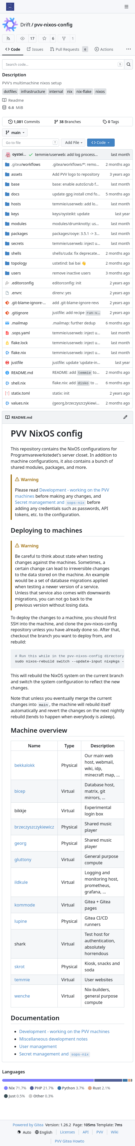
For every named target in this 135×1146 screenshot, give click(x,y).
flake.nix (18, 352)
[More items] (128, 49)
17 (32, 38)
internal (56, 91)
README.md (22, 372)
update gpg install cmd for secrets (82, 194)
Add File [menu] (74, 142)
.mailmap (19, 322)
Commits (24, 121)
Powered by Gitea (28, 1124)
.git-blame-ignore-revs (29, 302)
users (16, 273)
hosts (16, 203)
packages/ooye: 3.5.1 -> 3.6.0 (77, 233)
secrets (17, 243)
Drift (25, 24)
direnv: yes (61, 292)
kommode (24, 905)
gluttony (22, 859)
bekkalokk (24, 765)
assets (16, 174)
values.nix (20, 403)
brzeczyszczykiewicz (34, 827)
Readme (13, 100)
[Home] (10, 6)
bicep (19, 791)
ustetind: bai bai (67, 263)
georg (20, 843)
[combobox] (30, 143)
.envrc (16, 292)
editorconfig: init (66, 282)
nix (69, 91)
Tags (111, 121)
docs (15, 194)
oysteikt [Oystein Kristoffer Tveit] (19, 154)
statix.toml (20, 393)
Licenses (67, 1132)
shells (16, 253)
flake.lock (19, 342)
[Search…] (128, 64)
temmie (22, 980)
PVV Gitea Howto (69, 1141)
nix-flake (83, 91)
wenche (22, 996)
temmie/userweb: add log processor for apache (76, 154)
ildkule (21, 882)
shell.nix (18, 383)
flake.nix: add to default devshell (87, 382)
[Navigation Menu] (127, 6)
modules (18, 223)
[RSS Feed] (8, 38)
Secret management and (50, 502)
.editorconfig (22, 282)
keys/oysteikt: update (71, 213)
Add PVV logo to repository (75, 174)
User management (38, 1046)
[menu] (24, 1132)
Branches (67, 121)
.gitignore (19, 312)
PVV (99, 1132)
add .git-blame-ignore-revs (75, 302)
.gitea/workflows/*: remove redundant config (92, 164)
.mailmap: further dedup (74, 322)
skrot (19, 967)
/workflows (25, 164)
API (85, 1132)
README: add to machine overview (90, 372)
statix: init (61, 393)
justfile (17, 362)
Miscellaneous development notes (53, 1039)
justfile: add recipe (76, 312)
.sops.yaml (20, 332)
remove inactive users (71, 273)
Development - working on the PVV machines (64, 1031)
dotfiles (10, 91)
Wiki (114, 1132)
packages (19, 233)
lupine (20, 921)
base (15, 184)
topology (19, 263)
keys (15, 213)
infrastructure (33, 91)
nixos (100, 91)
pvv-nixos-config (53, 24)
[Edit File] (125, 417)
